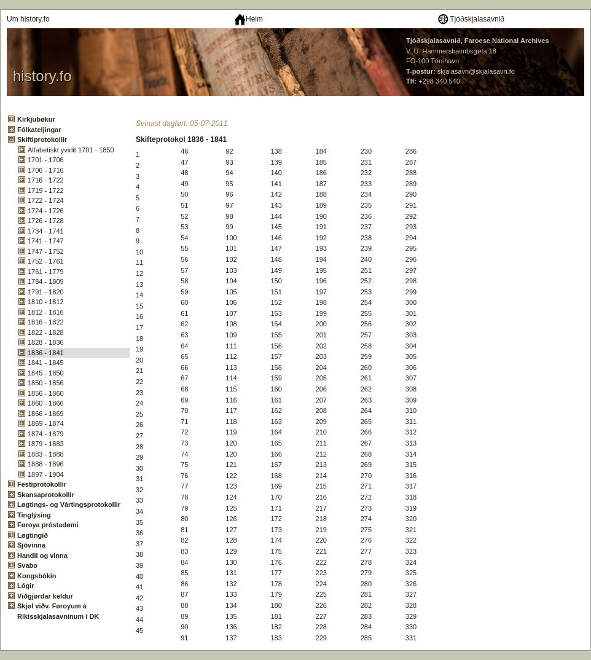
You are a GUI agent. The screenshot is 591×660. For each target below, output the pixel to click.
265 (366, 421)
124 (231, 497)
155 (275, 335)
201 (321, 335)
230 (366, 151)
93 (229, 162)
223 (321, 572)
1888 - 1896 (46, 464)
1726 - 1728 (46, 220)
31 (139, 478)
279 (366, 572)
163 (275, 421)
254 (366, 302)
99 (229, 226)
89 (184, 616)
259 (366, 356)
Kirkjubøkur (36, 119)
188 (321, 194)
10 (139, 252)
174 (275, 540)
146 (275, 238)
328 (411, 605)
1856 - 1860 (46, 393)
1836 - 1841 (46, 352)
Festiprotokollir (41, 484)
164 (275, 432)
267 (366, 443)
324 (411, 562)
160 (275, 389)
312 (411, 432)
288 (411, 172)
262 (366, 389)
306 (411, 367)
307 (411, 378)
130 (231, 562)
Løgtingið (32, 535)
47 (184, 162)
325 (411, 572)
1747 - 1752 (46, 251)
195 (321, 270)
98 (229, 216)
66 (184, 367)
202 (321, 346)
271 (366, 486)
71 (184, 421)
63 (184, 335)
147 (275, 248)
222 (321, 562)
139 (275, 162)
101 (231, 248)
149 (275, 270)
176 (275, 562)
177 (275, 572)
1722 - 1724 (46, 200)
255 (366, 313)
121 (231, 464)
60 (184, 302)
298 (411, 281)
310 (411, 410)
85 (184, 572)
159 (275, 378)
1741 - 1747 (46, 241)
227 (321, 616)
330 (411, 627)
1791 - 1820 (46, 292)
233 (366, 183)
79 (184, 508)
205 (321, 378)
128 (231, 540)
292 (411, 216)
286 (411, 151)
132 (231, 583)
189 (321, 205)
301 (411, 313)
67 (184, 378)
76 (184, 475)
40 (139, 576)
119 (231, 432)
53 (184, 226)
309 (411, 400)
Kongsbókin (37, 575)
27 (139, 435)
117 (231, 410)
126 (231, 518)
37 (139, 544)
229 (321, 638)
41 (139, 587)
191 (321, 226)
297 (411, 270)
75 (184, 464)
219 (321, 529)
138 (275, 151)
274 (366, 518)
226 (321, 605)
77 (184, 486)
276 (366, 540)
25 (139, 414)
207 (321, 400)
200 (321, 324)
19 (139, 349)
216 (321, 497)
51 (184, 205)
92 (229, 151)
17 (139, 327)
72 (184, 432)
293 (411, 226)
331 (411, 638)
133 (231, 594)
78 (184, 497)
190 (321, 216)
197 (321, 292)
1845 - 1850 (46, 373)
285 (366, 638)
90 (184, 627)
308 (411, 389)
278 (366, 562)
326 (411, 583)
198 (321, 302)
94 (229, 172)
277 (366, 551)
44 (139, 619)
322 (411, 540)
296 (411, 259)
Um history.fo (28, 19)
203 (321, 356)
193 (321, 248)
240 (366, 259)
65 (184, 356)
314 (411, 454)
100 (231, 238)
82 (184, 540)
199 (321, 313)
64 (184, 346)
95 (229, 183)
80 (184, 518)
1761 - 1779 (46, 271)
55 (184, 248)
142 (275, 194)
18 (139, 338)
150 (275, 281)
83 (184, 551)
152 (275, 302)
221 (321, 551)
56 (184, 259)
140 (275, 172)
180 (275, 605)
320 (411, 518)
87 (184, 594)
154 (275, 324)
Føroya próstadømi (48, 524)
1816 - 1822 (46, 322)
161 (275, 400)
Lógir (25, 585)
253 (366, 292)
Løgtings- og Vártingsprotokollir (68, 504)
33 (139, 500)
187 (321, 183)
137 (231, 638)
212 (321, 454)
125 (231, 508)
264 (366, 410)
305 (411, 356)
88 (184, 605)
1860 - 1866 (46, 403)
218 (321, 518)
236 (366, 216)
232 (366, 172)
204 (321, 367)
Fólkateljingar (39, 129)
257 (366, 335)
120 (231, 443)
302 (411, 324)
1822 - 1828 (46, 332)
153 (275, 313)
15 (139, 306)
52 (184, 216)
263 (366, 400)
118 (231, 421)
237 (366, 226)
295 (411, 248)
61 (184, 313)
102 (231, 259)
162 (275, 410)
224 (321, 583)
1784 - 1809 (46, 281)
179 (275, 594)
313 (411, 443)
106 (231, 302)
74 (184, 454)
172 (275, 518)
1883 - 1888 (46, 454)
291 (411, 205)
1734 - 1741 (46, 231)
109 (231, 335)
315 (411, 464)
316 (411, 475)
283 (366, 616)
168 (275, 475)
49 (184, 183)
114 (231, 378)
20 (139, 360)
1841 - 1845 (46, 362)
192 (321, 238)
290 (411, 194)
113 (231, 367)
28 (139, 446)
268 (366, 454)
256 (366, 324)
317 (411, 486)
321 (411, 529)
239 (366, 248)
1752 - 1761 (46, 261)
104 (231, 281)
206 (321, 389)
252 (366, 281)
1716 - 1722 (46, 180)
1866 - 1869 (46, 413)
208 (321, 410)
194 (321, 259)
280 (366, 583)
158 (275, 367)
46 (184, 151)
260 (366, 367)
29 (139, 457)
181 (275, 616)
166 (275, 454)
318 (411, 497)
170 (275, 497)
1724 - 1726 (46, 210)
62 (184, 324)
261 (366, 378)
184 (321, 151)
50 (184, 194)
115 (231, 389)
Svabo (27, 565)
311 (411, 421)
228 (321, 627)
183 (275, 638)
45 (139, 630)
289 (411, 183)
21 (139, 370)
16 (139, 316)
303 (411, 335)
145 (275, 226)
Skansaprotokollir (45, 494)
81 (184, 529)
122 (231, 475)
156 (275, 346)
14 (139, 295)
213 (321, 464)
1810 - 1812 (46, 301)
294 (411, 238)
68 (184, 389)
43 (139, 608)
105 (231, 292)
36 (139, 532)
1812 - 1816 (46, 312)
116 (231, 400)
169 (275, 486)
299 (411, 292)
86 (184, 583)
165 (275, 443)
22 (139, 381)
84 (184, 562)
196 (321, 281)
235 (366, 205)
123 (231, 486)
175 (275, 551)
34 (139, 511)
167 (275, 464)
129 (231, 551)
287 (411, 162)
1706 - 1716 (46, 170)
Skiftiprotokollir (42, 139)
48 (184, 172)
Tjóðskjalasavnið (470, 19)
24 (139, 403)
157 (275, 356)
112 (231, 356)
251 (366, 270)
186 (321, 172)
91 (184, 638)
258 (366, 346)
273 (366, 508)
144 (275, 216)
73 (184, 443)
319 (411, 508)
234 (366, 194)
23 (139, 392)
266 (366, 432)
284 (366, 627)
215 (321, 486)
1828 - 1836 (46, 342)
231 (366, 162)
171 (275, 508)
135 (231, 616)
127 (231, 529)
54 (184, 238)
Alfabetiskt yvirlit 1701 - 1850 (71, 150)
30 (139, 468)
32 (139, 489)
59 (184, 292)
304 (411, 346)
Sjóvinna (31, 545)
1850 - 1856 (46, 383)
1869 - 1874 (46, 423)
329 (411, 616)
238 (366, 238)
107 (231, 313)
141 (275, 183)
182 (275, 627)
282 (366, 605)
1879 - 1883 (46, 443)
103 (231, 270)
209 (321, 421)
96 (229, 194)
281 (366, 594)
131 (231, 572)
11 (139, 262)
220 (321, 540)
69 (184, 400)
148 (275, 259)
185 (321, 162)
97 (229, 205)
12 (139, 273)
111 (231, 346)
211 (321, 443)
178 (275, 583)
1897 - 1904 (46, 474)
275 (366, 529)
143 (275, 205)
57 (184, 270)
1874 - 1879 (46, 434)
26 (139, 424)
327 (411, 594)
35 (139, 522)
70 (184, 410)
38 (139, 554)
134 (231, 605)
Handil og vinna (42, 555)
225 (321, 594)
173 (275, 529)
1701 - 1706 (46, 159)
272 (366, 497)
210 (321, 432)
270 (366, 475)
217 (321, 508)
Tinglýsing (34, 515)
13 (139, 284)
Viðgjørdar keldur (45, 596)
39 (139, 565)
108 (231, 324)
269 (366, 464)
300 (411, 302)
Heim (248, 19)
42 (139, 598)
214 (321, 475)
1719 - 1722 (46, 190)
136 (231, 627)
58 (184, 281)
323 (411, 551)
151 (275, 292)
